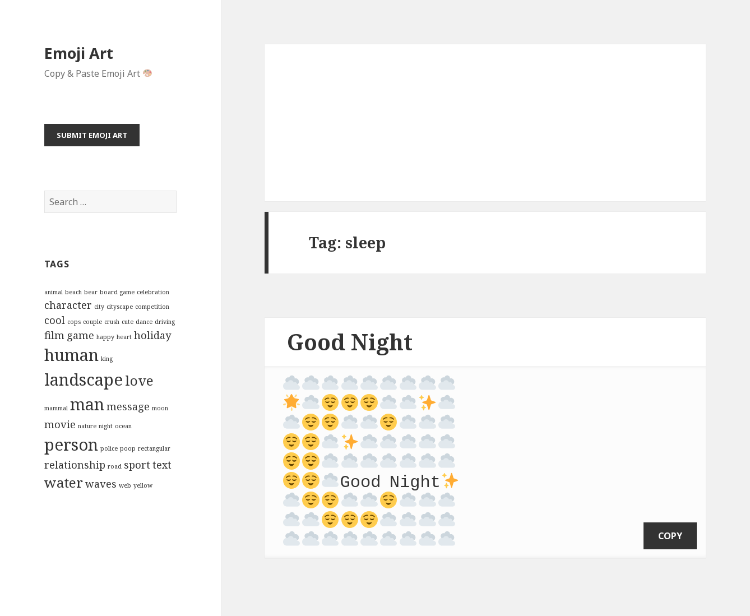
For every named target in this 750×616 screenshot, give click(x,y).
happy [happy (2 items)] (105, 337)
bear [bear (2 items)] (91, 292)
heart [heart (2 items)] (124, 337)
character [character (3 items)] (68, 305)
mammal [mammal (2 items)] (56, 408)
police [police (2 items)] (109, 448)
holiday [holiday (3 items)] (152, 335)
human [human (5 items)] (71, 355)
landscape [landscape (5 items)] (83, 379)
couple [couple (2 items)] (92, 322)
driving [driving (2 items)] (165, 322)
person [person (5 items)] (71, 444)
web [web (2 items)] (125, 485)
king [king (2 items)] (107, 359)
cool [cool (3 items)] (54, 320)
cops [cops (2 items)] (74, 322)
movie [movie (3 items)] (60, 424)
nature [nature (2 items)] (87, 426)
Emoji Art (78, 53)
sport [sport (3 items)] (137, 464)
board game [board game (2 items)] (117, 292)
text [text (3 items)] (162, 464)
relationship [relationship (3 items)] (74, 464)
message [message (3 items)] (128, 406)
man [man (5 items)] (87, 404)
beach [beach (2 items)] (73, 292)
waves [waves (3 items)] (101, 483)
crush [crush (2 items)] (111, 322)
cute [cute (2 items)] (127, 322)
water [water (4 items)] (63, 482)
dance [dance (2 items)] (144, 322)
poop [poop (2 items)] (128, 448)
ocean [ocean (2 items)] (123, 426)
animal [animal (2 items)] (53, 292)
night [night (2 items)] (106, 426)
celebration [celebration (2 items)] (153, 292)
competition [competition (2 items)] (152, 307)
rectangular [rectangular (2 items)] (154, 448)
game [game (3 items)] (80, 335)
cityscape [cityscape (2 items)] (120, 307)
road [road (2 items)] (115, 466)
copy (670, 521)
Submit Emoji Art (92, 135)
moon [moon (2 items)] (160, 408)
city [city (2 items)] (99, 307)
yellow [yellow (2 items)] (142, 485)
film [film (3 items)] (54, 335)
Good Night (350, 341)
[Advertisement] (485, 122)
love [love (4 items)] (139, 380)
